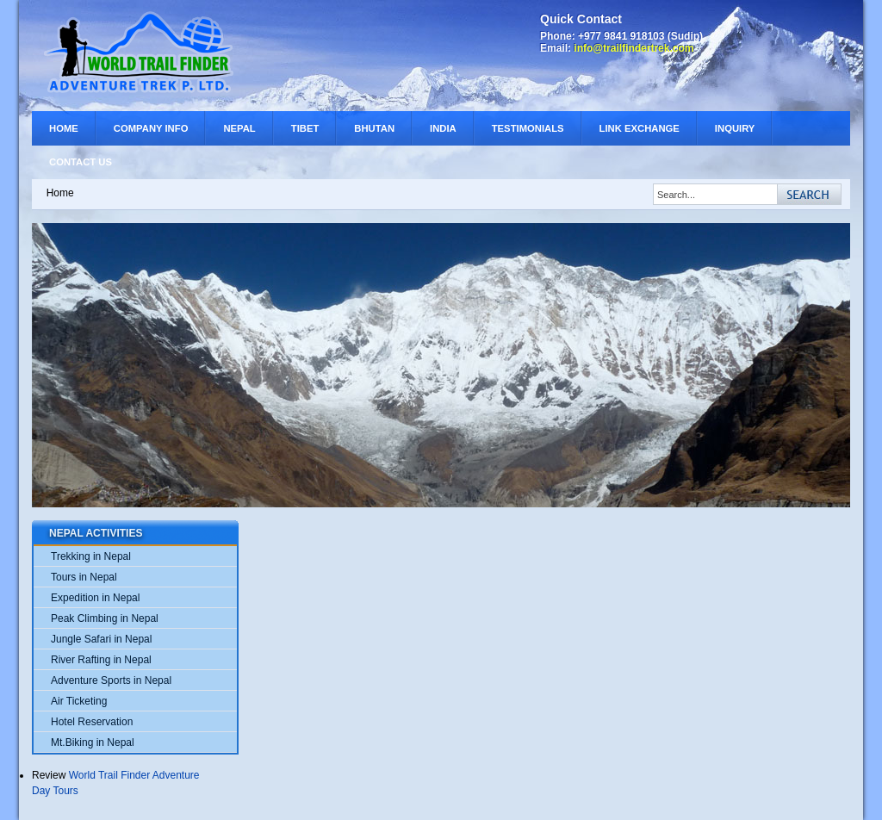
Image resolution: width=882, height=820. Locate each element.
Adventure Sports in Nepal (111, 680)
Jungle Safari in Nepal (101, 639)
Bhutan (374, 128)
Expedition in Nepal (95, 598)
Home (63, 128)
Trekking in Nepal (91, 556)
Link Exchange (639, 128)
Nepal (239, 128)
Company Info (151, 128)
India (443, 128)
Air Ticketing (79, 701)
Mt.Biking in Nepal (92, 742)
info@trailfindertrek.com (633, 48)
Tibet (305, 128)
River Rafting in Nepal (101, 660)
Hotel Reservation (92, 722)
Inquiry (735, 128)
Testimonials (528, 128)
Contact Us (80, 162)
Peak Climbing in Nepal (104, 618)
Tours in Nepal (84, 577)
